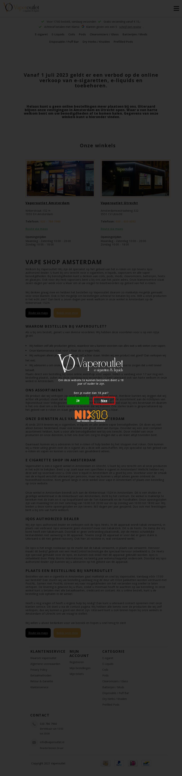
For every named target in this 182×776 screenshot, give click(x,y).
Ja (78, 400)
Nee (104, 401)
